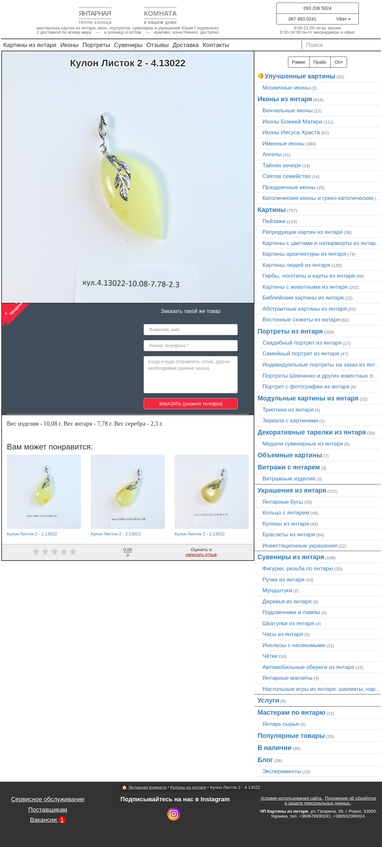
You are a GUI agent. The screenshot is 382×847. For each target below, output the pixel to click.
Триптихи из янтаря (288, 409)
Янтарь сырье (281, 724)
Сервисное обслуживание (48, 799)
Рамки (298, 62)
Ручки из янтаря (284, 579)
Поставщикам (47, 809)
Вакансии (48, 819)
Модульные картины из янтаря (308, 398)
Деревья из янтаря (287, 601)
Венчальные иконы (288, 110)
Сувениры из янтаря (291, 557)
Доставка (186, 44)
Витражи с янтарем (289, 467)
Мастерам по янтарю (292, 712)
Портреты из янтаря (290, 331)
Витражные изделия (289, 478)
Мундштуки (277, 590)
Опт (339, 62)
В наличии (275, 747)
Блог (265, 759)
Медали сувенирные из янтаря (303, 443)
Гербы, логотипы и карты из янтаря (309, 275)
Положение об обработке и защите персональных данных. (330, 801)
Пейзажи (274, 221)
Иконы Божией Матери (293, 121)
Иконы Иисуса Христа (291, 132)
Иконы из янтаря (285, 99)
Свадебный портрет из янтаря (302, 342)
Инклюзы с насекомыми (294, 645)
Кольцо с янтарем (286, 512)
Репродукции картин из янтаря (303, 232)
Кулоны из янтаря (286, 523)
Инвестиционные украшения (300, 545)
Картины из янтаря (29, 44)
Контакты (216, 44)
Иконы (69, 44)
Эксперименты (282, 771)
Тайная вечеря (282, 165)
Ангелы (272, 154)
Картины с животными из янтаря (305, 287)
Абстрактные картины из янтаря (305, 308)
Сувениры (128, 44)
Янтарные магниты (287, 678)
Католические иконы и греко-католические (318, 198)
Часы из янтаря (283, 634)
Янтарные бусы (283, 501)
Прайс (319, 62)
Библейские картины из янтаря (303, 297)
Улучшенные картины (300, 76)
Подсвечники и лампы (291, 612)
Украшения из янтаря (292, 490)
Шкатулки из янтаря (288, 623)
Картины (272, 209)
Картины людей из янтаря (296, 265)
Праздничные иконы (289, 187)
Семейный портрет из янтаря (301, 353)
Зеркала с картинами (290, 420)
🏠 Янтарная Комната (144, 787)
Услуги (268, 700)
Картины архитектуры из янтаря (304, 254)
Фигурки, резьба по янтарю (298, 568)
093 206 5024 (317, 8)
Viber (343, 19)
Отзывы (157, 44)
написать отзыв (201, 554)
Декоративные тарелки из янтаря (312, 432)
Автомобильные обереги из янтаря (308, 667)
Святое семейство (287, 176)
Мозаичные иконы (286, 87)
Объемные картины (290, 455)
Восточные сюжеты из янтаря (301, 319)
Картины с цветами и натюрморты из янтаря (321, 243)
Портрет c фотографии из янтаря (306, 386)
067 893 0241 (302, 19)
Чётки (270, 656)
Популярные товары (291, 735)
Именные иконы (284, 143)
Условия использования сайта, (292, 798)
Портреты (96, 44)
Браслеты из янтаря (289, 534)
